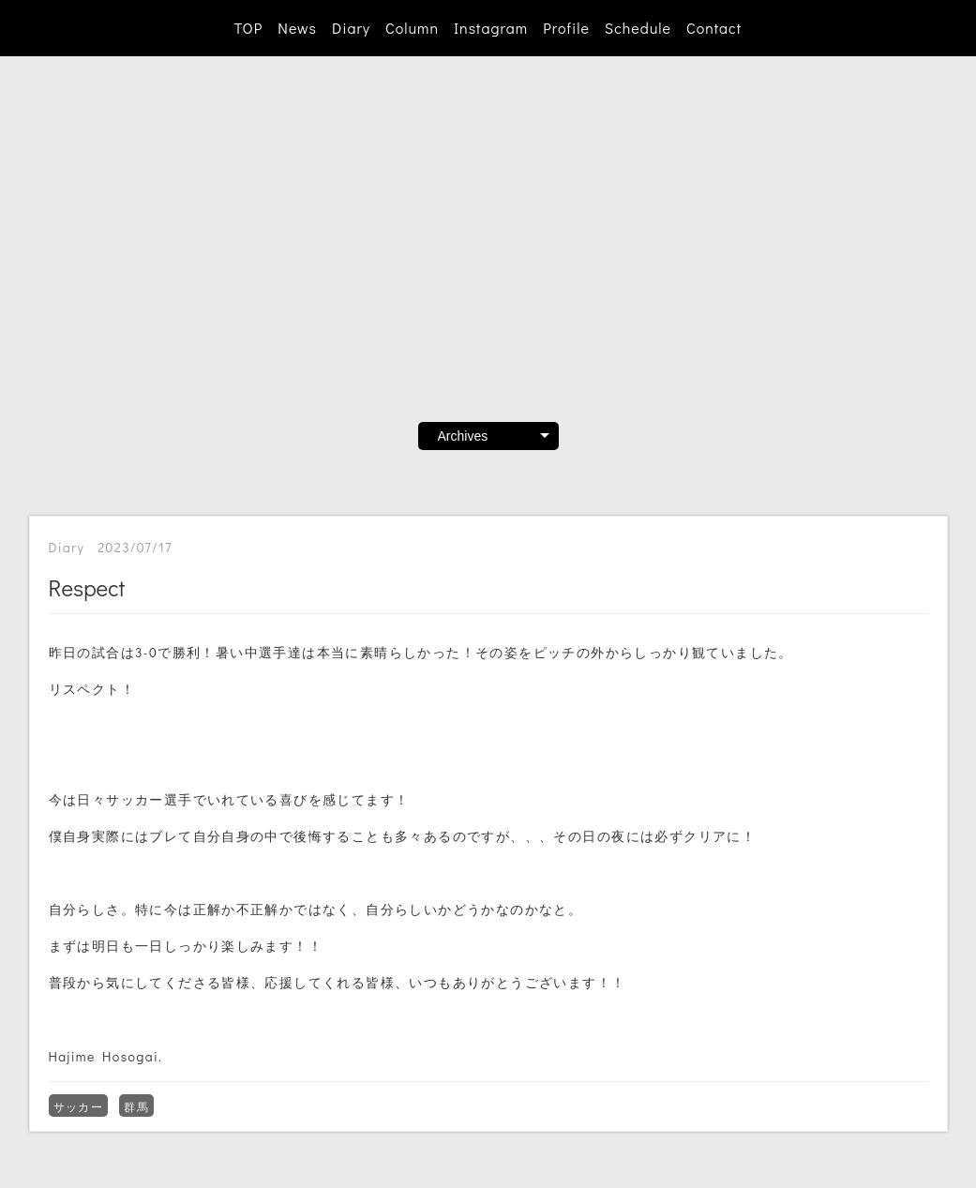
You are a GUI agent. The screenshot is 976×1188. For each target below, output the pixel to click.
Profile (566, 28)
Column (412, 28)
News (297, 28)
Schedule (638, 28)
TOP (248, 28)
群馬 (136, 1106)
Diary (351, 28)
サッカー (78, 1106)
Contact (714, 28)
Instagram (491, 28)
